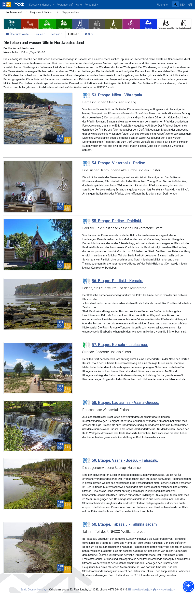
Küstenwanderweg (40, 4)
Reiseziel (90, 4)
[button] (42, 13)
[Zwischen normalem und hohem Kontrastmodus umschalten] (175, 4)
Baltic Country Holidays (34, 589)
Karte (79, 4)
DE (182, 4)
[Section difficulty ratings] (86, 95)
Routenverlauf (65, 4)
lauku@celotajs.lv (140, 589)
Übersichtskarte (17, 34)
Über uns (162, 4)
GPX (89, 34)
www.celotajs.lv (164, 589)
